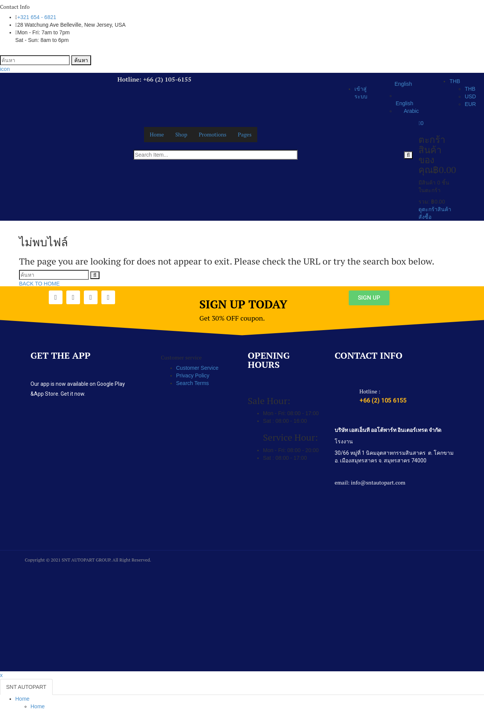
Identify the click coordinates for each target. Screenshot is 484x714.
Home (22, 699)
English (399, 84)
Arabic (407, 111)
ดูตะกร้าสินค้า (434, 209)
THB (454, 81)
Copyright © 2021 (43, 560)
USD (470, 96)
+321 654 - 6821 (36, 17)
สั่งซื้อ (424, 217)
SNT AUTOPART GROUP (86, 560)
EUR (470, 104)
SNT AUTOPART (26, 687)
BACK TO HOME (39, 284)
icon (5, 69)
